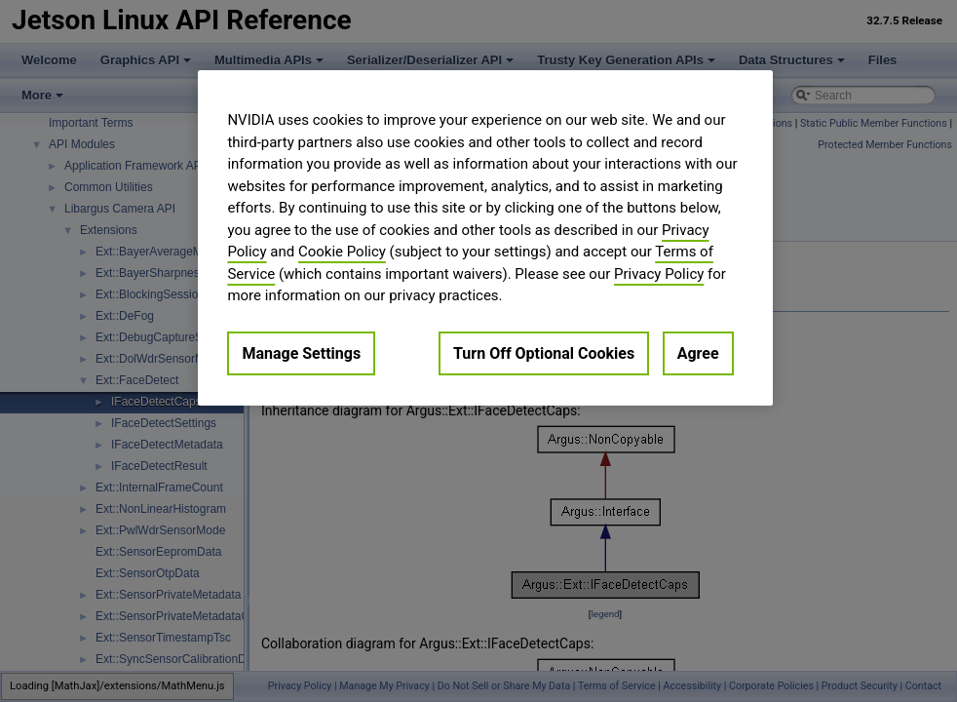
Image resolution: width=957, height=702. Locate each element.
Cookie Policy (342, 251)
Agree (698, 353)
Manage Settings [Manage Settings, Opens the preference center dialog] (301, 353)
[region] (485, 238)
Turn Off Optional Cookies (543, 353)
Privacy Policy (659, 274)
